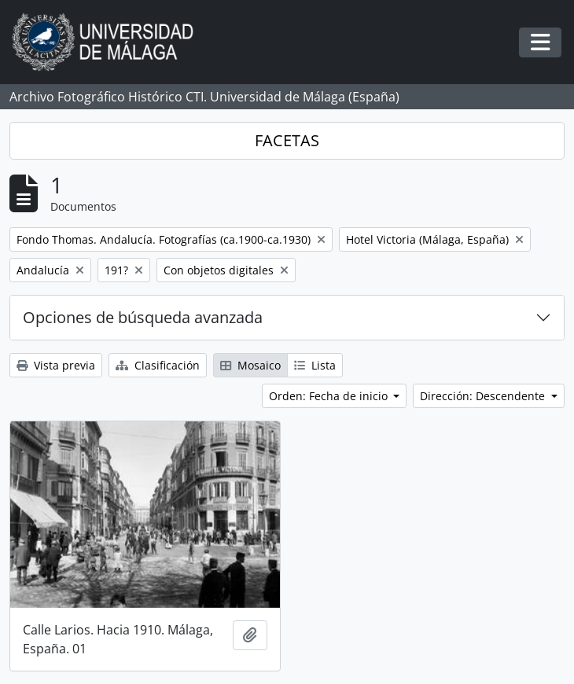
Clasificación (158, 365)
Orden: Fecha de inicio (330, 395)
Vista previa (56, 365)
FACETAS (287, 140)
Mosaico (250, 365)
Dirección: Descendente (484, 395)
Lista (315, 365)
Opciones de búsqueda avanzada (143, 317)
